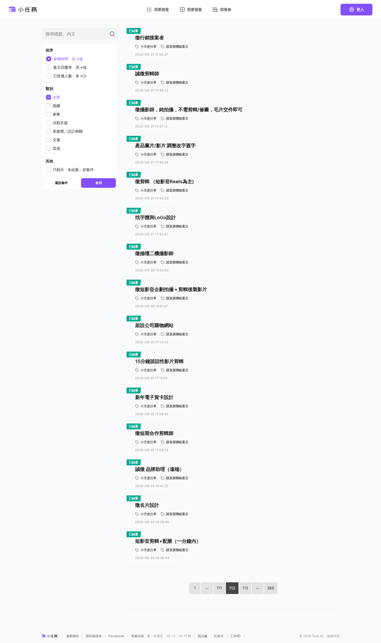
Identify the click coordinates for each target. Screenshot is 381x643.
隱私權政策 (94, 636)
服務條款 (72, 636)
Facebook (116, 636)
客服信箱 (137, 636)
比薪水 (219, 636)
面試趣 (202, 636)
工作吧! (235, 636)
